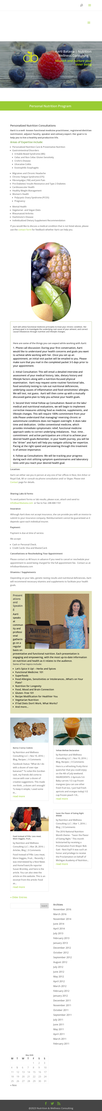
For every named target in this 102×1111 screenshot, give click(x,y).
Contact (14, 482)
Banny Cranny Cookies (23, 748)
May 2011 (58, 1029)
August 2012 (60, 962)
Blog (15, 759)
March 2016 (59, 914)
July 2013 (58, 933)
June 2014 (58, 923)
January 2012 (60, 995)
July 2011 (58, 1019)
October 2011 (61, 1010)
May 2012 (58, 976)
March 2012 (59, 986)
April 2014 (59, 928)
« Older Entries (18, 897)
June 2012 (58, 971)
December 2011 (62, 1000)
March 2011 (59, 1038)
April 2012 (59, 981)
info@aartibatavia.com (21, 502)
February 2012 (61, 990)
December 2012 (62, 947)
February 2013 (61, 938)
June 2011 (58, 1024)
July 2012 (58, 966)
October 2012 (61, 952)
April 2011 (59, 1034)
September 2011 (62, 1014)
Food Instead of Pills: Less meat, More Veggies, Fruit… (27, 837)
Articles (16, 850)
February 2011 (61, 1043)
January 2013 (60, 943)
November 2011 (62, 1005)
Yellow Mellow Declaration (67, 750)
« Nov (13, 1085)
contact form (24, 229)
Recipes (22, 759)
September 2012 (62, 957)
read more (19, 796)
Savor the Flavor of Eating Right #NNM (70, 814)
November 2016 (62, 909)
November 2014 (62, 919)
